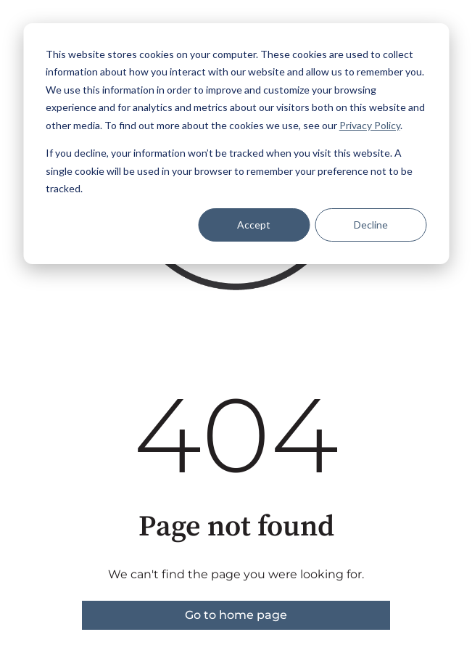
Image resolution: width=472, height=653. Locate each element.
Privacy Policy (369, 125)
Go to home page (236, 615)
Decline (371, 224)
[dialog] (236, 143)
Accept (253, 224)
